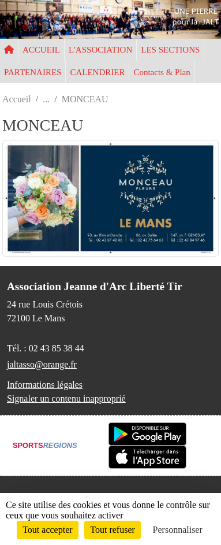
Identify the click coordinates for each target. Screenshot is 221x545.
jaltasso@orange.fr (42, 364)
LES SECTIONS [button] (170, 49)
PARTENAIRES (32, 72)
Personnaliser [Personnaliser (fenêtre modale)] (178, 530)
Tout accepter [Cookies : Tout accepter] (47, 530)
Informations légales (45, 385)
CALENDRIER (97, 72)
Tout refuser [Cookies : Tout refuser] (112, 530)
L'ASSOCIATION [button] (100, 49)
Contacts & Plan (161, 72)
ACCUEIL (41, 49)
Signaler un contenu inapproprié (66, 398)
